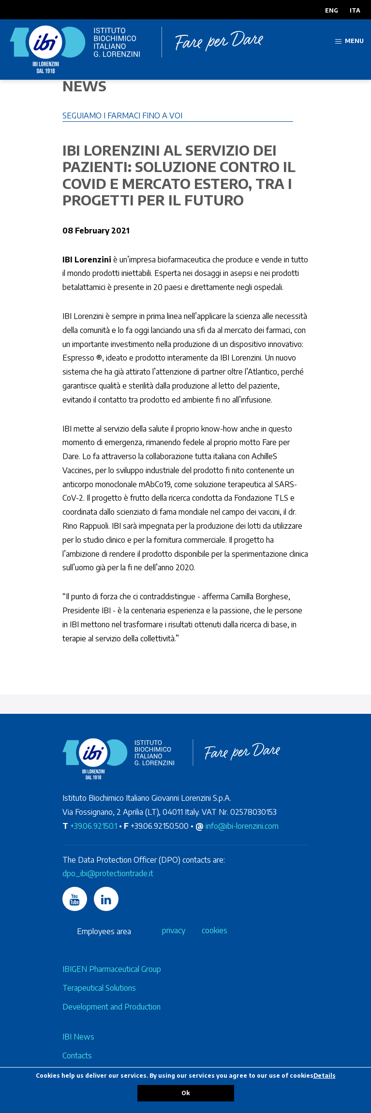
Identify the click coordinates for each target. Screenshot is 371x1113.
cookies (214, 930)
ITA (355, 10)
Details (324, 1075)
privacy (173, 930)
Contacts (77, 1055)
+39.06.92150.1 (93, 826)
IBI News (78, 1036)
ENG (331, 10)
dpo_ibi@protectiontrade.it (107, 873)
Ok (185, 1093)
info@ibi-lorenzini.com (242, 826)
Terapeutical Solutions (99, 988)
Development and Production (111, 1007)
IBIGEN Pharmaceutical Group (111, 969)
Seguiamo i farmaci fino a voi (122, 115)
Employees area (104, 931)
